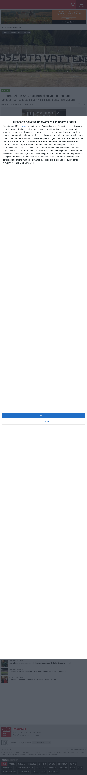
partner (23, 126)
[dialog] (43, 387)
